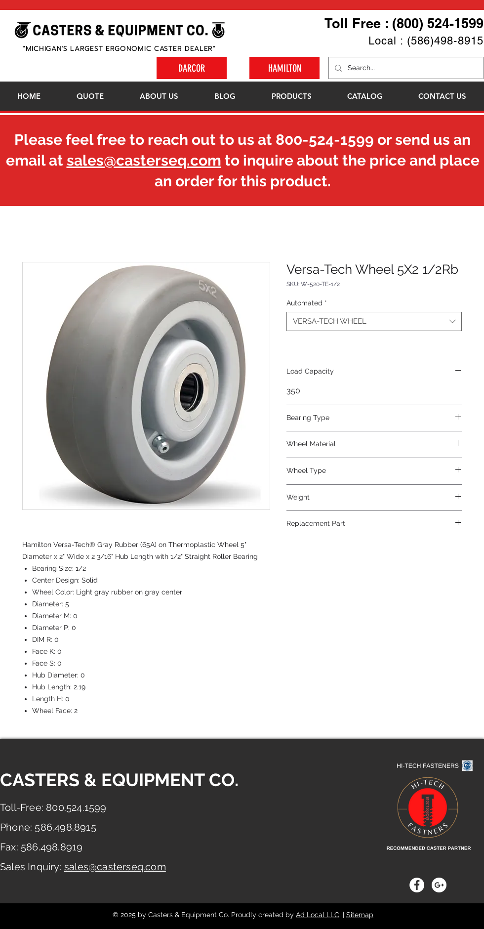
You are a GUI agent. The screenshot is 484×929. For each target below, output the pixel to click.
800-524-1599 (325, 139)
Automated (306, 303)
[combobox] (374, 321)
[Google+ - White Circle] (439, 885)
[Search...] (405, 68)
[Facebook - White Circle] (416, 885)
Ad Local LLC (317, 915)
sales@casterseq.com (144, 160)
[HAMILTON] (284, 68)
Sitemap (359, 915)
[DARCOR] (192, 68)
